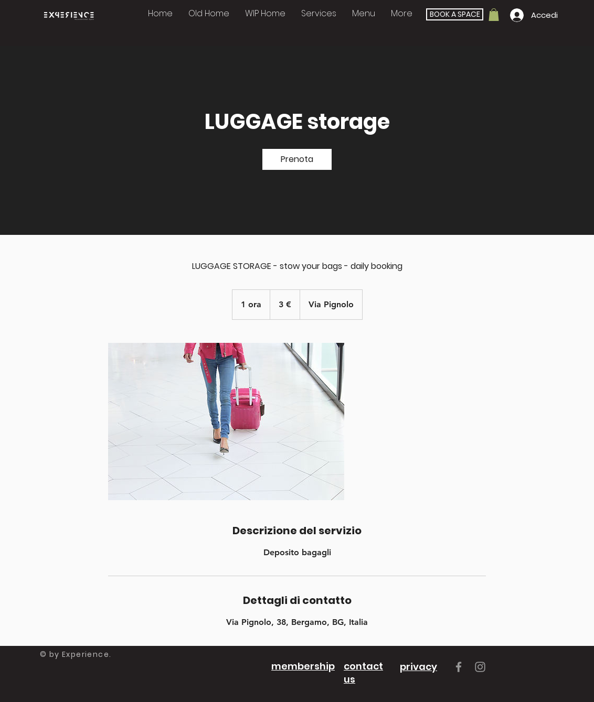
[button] (318, 13)
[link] (297, 159)
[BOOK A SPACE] (454, 14)
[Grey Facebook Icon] (458, 667)
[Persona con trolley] (226, 421)
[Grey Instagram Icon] (480, 667)
